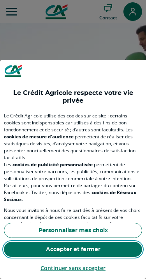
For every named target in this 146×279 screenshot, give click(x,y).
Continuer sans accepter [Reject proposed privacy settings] (73, 268)
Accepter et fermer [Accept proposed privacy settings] (73, 249)
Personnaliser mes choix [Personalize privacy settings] (73, 230)
